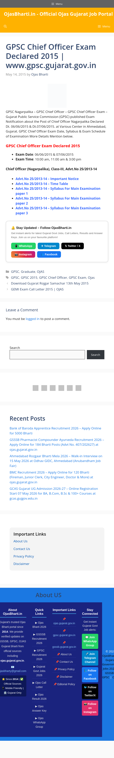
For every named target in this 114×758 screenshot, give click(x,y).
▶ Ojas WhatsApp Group (39, 722)
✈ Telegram (48, 245)
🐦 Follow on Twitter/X (90, 691)
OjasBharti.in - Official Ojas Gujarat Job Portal (58, 14)
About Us (20, 541)
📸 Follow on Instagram (90, 708)
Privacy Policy (23, 556)
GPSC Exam (77, 277)
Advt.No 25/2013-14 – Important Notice (47, 179)
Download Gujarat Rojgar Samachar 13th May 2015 (50, 283)
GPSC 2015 (29, 277)
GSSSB (109, 673)
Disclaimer (21, 564)
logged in (33, 319)
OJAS (40, 271)
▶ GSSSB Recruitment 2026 (39, 639)
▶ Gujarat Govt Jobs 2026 (39, 671)
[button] (5, 26)
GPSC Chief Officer (53, 277)
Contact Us (21, 549)
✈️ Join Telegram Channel (90, 657)
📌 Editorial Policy (64, 684)
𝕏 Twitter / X (72, 245)
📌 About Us (64, 654)
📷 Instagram (23, 254)
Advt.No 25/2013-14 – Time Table (42, 184)
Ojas (91, 277)
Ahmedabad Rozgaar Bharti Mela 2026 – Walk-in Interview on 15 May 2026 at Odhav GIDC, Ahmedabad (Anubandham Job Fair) (56, 461)
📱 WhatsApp (23, 245)
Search (15, 347)
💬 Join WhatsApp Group (90, 641)
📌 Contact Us (64, 661)
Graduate (28, 271)
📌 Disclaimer (64, 676)
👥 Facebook (49, 254)
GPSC (15, 271)
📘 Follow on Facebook (90, 674)
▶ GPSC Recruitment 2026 (39, 655)
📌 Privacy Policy (64, 669)
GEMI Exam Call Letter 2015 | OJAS (37, 289)
